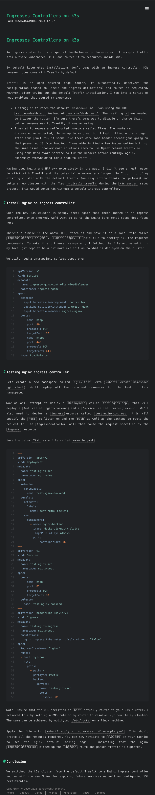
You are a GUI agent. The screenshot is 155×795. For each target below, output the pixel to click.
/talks (53, 788)
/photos (100, 788)
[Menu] (147, 8)
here (9, 221)
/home (10, 788)
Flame (102, 128)
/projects (70, 788)
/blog (38, 788)
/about (24, 788)
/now (86, 788)
